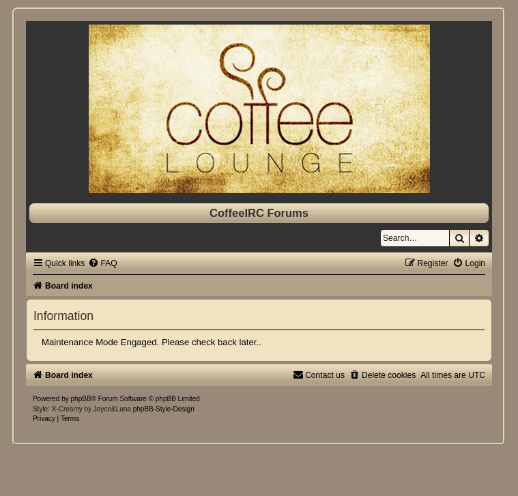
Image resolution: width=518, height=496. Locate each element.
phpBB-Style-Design (164, 409)
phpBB (81, 399)
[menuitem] (102, 263)
